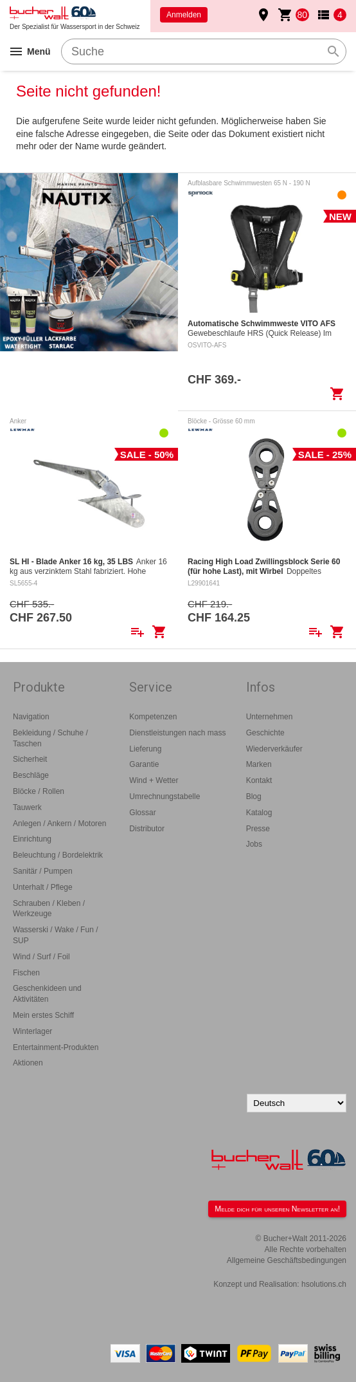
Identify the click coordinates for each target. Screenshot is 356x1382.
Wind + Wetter (153, 780)
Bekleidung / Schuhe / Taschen (50, 738)
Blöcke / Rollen (38, 791)
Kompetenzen (153, 716)
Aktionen (28, 1062)
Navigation (31, 716)
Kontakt (259, 780)
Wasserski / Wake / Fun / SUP (55, 935)
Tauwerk (27, 807)
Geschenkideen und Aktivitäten (47, 994)
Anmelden (183, 14)
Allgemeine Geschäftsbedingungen (286, 1260)
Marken (259, 764)
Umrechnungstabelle (164, 796)
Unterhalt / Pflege (43, 887)
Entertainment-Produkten (55, 1047)
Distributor (147, 828)
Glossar (142, 812)
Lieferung (145, 748)
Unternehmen (269, 716)
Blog (254, 796)
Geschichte (265, 732)
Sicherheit (30, 759)
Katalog (259, 812)
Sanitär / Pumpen (43, 871)
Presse (258, 828)
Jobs (254, 844)
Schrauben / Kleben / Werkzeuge (49, 909)
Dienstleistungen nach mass (177, 732)
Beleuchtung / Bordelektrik (58, 855)
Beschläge (31, 775)
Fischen (26, 972)
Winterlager (32, 1031)
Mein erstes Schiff (43, 1015)
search (333, 51)
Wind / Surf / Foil (41, 956)
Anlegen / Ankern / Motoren (59, 823)
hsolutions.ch (323, 1284)
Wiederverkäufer (274, 748)
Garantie (144, 764)
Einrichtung (32, 838)
